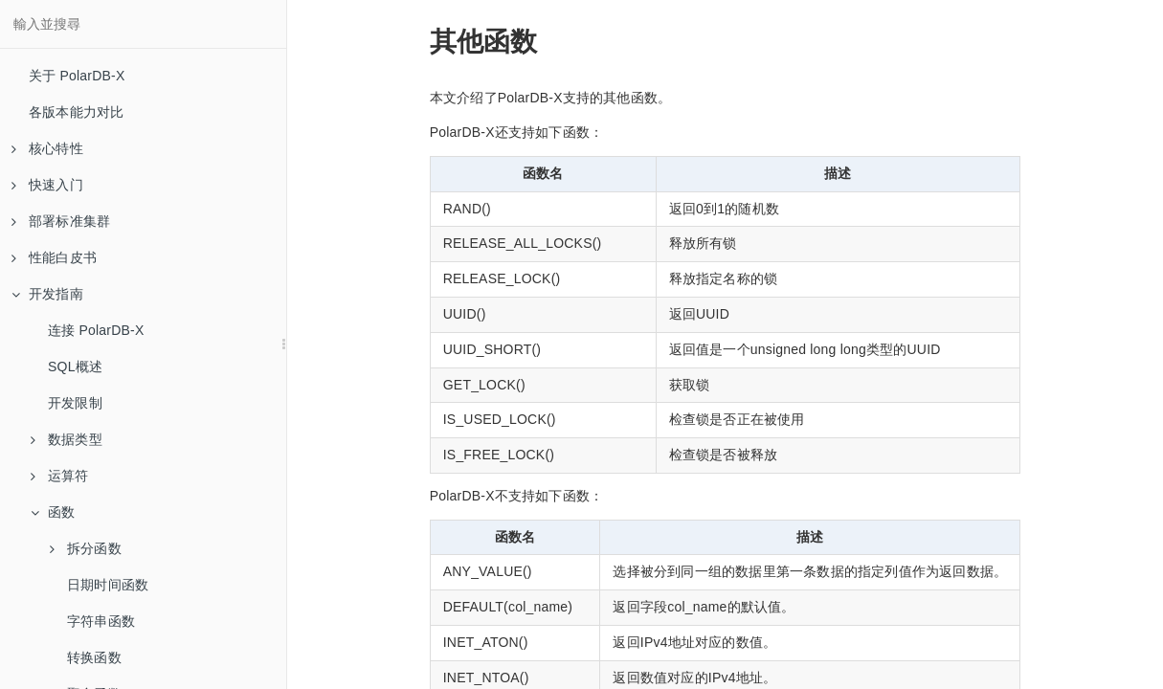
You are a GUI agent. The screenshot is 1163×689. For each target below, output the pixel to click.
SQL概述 (75, 366)
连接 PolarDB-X (96, 330)
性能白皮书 (54, 257)
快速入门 (47, 184)
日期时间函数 (107, 584)
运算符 (60, 475)
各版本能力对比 (76, 112)
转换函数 (94, 657)
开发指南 (47, 293)
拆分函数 (86, 548)
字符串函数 (101, 621)
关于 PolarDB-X (76, 75)
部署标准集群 (60, 221)
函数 (53, 512)
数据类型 (66, 439)
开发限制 (75, 403)
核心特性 (47, 148)
